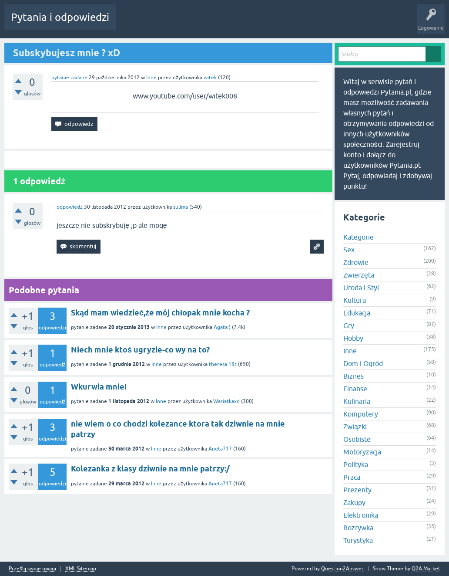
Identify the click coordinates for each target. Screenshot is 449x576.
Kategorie (358, 237)
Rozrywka (358, 528)
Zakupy (354, 502)
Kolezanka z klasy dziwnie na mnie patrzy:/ (150, 468)
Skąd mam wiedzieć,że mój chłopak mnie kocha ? (160, 312)
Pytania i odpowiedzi (60, 17)
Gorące (131, 23)
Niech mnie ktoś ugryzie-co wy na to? (140, 349)
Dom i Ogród (363, 363)
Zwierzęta (358, 275)
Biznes (353, 376)
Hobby (353, 338)
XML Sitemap (80, 569)
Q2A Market (426, 569)
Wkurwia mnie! (99, 386)
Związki (355, 426)
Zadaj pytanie (255, 23)
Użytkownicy (214, 23)
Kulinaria (356, 401)
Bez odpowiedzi (169, 23)
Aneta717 (220, 449)
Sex (349, 250)
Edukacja (356, 313)
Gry (348, 325)
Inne (151, 78)
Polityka (355, 464)
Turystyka (358, 540)
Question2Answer (342, 569)
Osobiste (357, 439)
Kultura (354, 300)
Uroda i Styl (361, 287)
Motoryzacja (362, 452)
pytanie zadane (69, 78)
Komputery (360, 414)
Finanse (355, 389)
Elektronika (360, 515)
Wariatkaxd (226, 401)
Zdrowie (356, 262)
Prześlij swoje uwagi (32, 569)
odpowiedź (70, 207)
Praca (351, 477)
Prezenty (357, 490)
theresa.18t (223, 364)
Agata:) (222, 327)
